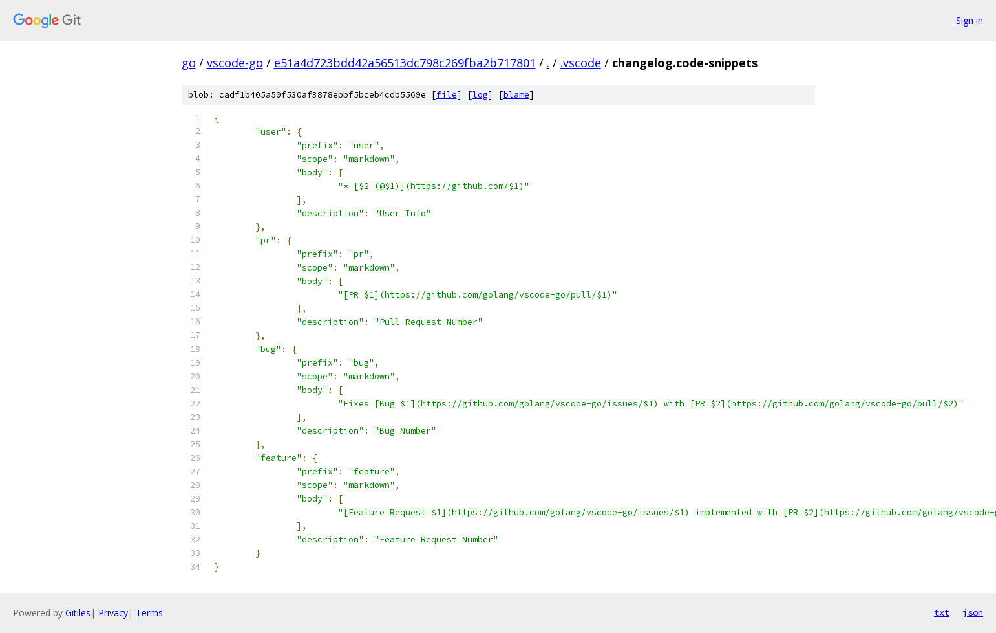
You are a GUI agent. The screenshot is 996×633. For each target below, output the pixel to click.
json (972, 612)
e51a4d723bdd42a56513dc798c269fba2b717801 (405, 63)
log (480, 94)
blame (516, 94)
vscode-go (235, 63)
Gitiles (77, 612)
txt (941, 612)
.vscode (580, 63)
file (446, 94)
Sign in (969, 20)
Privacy (113, 612)
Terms (149, 612)
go (189, 63)
